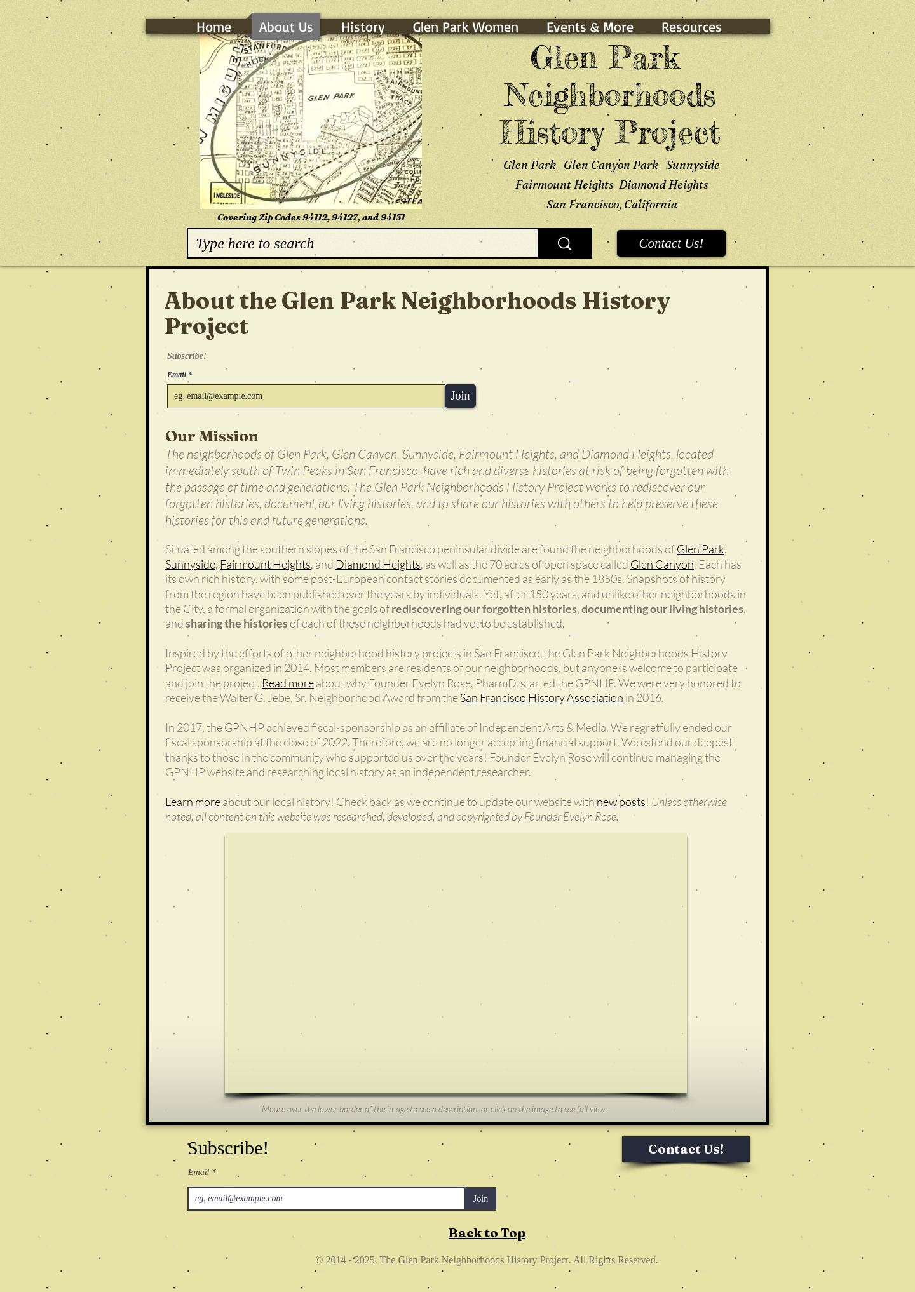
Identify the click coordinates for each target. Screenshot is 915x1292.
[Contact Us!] (671, 243)
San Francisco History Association (541, 697)
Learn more (192, 802)
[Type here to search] (353, 243)
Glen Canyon (662, 564)
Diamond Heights (378, 564)
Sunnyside (190, 564)
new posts (621, 802)
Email (177, 375)
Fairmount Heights (265, 564)
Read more (288, 683)
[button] (456, 963)
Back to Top (487, 1233)
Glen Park (700, 549)
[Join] (460, 396)
